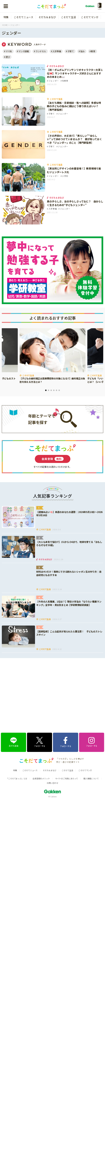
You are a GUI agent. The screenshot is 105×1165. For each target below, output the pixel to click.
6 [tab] (59, 390)
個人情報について (91, 728)
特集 (6, 17)
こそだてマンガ (89, 17)
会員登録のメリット (41, 728)
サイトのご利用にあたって (66, 728)
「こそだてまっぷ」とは (16, 728)
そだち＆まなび (47, 17)
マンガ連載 (23, 51)
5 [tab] (56, 390)
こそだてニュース (23, 17)
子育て (71, 51)
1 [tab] (46, 390)
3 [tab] (51, 390)
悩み (82, 51)
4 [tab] (54, 390)
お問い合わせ (52, 732)
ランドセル (41, 51)
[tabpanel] (52, 356)
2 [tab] (48, 390)
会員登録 (53, 459)
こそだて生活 (68, 17)
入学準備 (57, 51)
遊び (8, 56)
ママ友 (9, 51)
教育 (93, 51)
